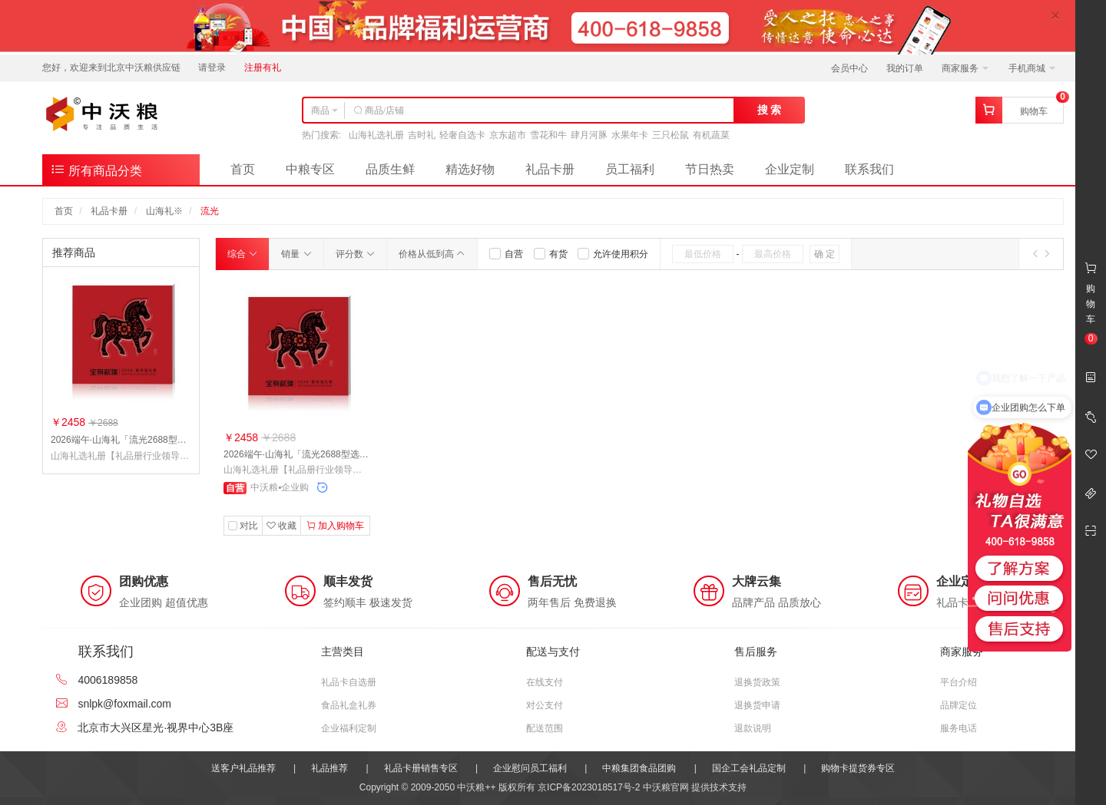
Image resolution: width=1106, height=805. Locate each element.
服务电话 (958, 728)
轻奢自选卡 (462, 135)
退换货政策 (757, 682)
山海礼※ (164, 211)
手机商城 (1031, 68)
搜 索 (769, 110)
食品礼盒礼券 (348, 705)
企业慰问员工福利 (530, 768)
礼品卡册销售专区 (421, 768)
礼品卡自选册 (348, 682)
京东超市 (507, 135)
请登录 (212, 67)
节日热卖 (709, 169)
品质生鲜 (390, 169)
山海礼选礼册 (376, 135)
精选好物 (470, 169)
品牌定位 (958, 705)
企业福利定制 (348, 728)
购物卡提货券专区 (858, 768)
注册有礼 (262, 67)
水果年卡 (629, 135)
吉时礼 (421, 135)
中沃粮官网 (666, 787)
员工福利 (629, 169)
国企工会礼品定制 (749, 768)
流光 (209, 211)
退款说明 (752, 728)
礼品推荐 (329, 768)
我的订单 (904, 68)
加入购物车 (335, 525)
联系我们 (869, 169)
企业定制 (789, 169)
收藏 (281, 525)
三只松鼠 (670, 135)
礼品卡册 (550, 169)
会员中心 (849, 68)
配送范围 (544, 728)
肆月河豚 (589, 135)
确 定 (824, 254)
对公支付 (544, 705)
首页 (242, 169)
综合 (242, 254)
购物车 (1034, 111)
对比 (249, 525)
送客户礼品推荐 (243, 768)
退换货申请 (757, 705)
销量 (296, 254)
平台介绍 (958, 682)
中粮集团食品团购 (639, 768)
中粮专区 (310, 169)
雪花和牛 (548, 135)
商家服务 (965, 68)
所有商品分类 (96, 169)
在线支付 (544, 682)
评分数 (355, 254)
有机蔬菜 (711, 135)
